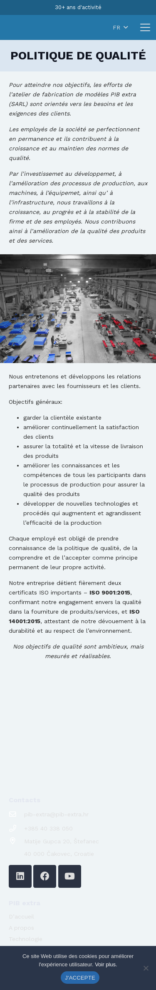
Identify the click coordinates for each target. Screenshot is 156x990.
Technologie (25, 939)
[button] (115, 27)
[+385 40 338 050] (16, 828)
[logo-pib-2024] (30, 27)
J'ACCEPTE (80, 978)
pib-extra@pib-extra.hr (56, 814)
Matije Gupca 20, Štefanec (61, 841)
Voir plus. (106, 964)
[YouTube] (69, 876)
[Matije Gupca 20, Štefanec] (16, 841)
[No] (145, 968)
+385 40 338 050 (48, 828)
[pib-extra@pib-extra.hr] (16, 814)
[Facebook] (44, 876)
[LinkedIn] (20, 876)
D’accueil (21, 916)
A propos (21, 927)
